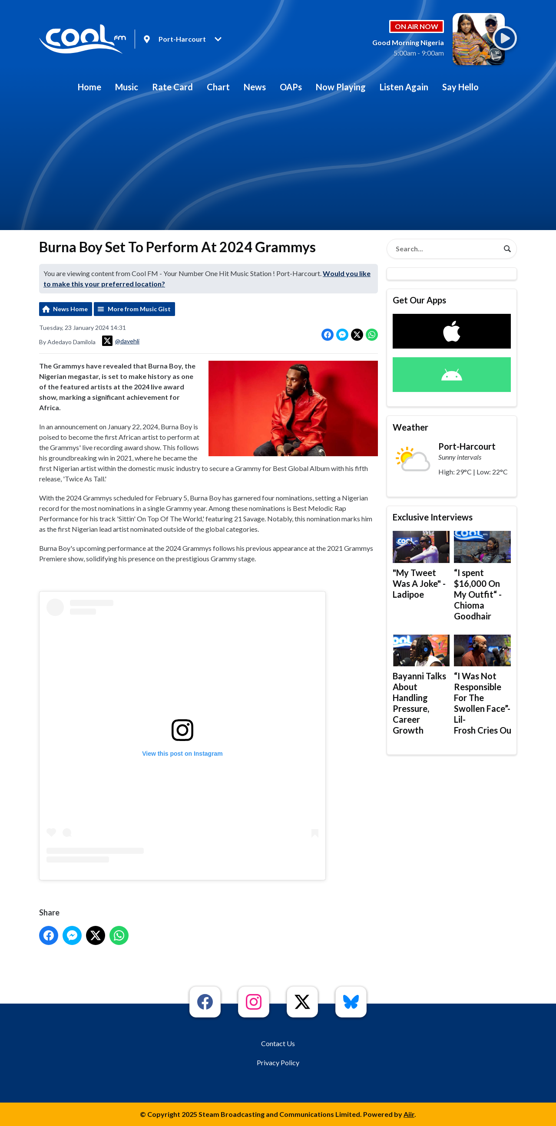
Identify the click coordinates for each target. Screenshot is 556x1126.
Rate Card (172, 87)
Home (89, 87)
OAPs (291, 87)
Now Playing (341, 87)
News (255, 87)
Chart (218, 87)
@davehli (120, 341)
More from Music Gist (139, 309)
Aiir (409, 1114)
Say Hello (460, 87)
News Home (70, 309)
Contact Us (278, 1043)
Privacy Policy (278, 1062)
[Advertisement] (278, 165)
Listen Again (404, 87)
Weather (410, 427)
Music (126, 87)
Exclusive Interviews (433, 517)
